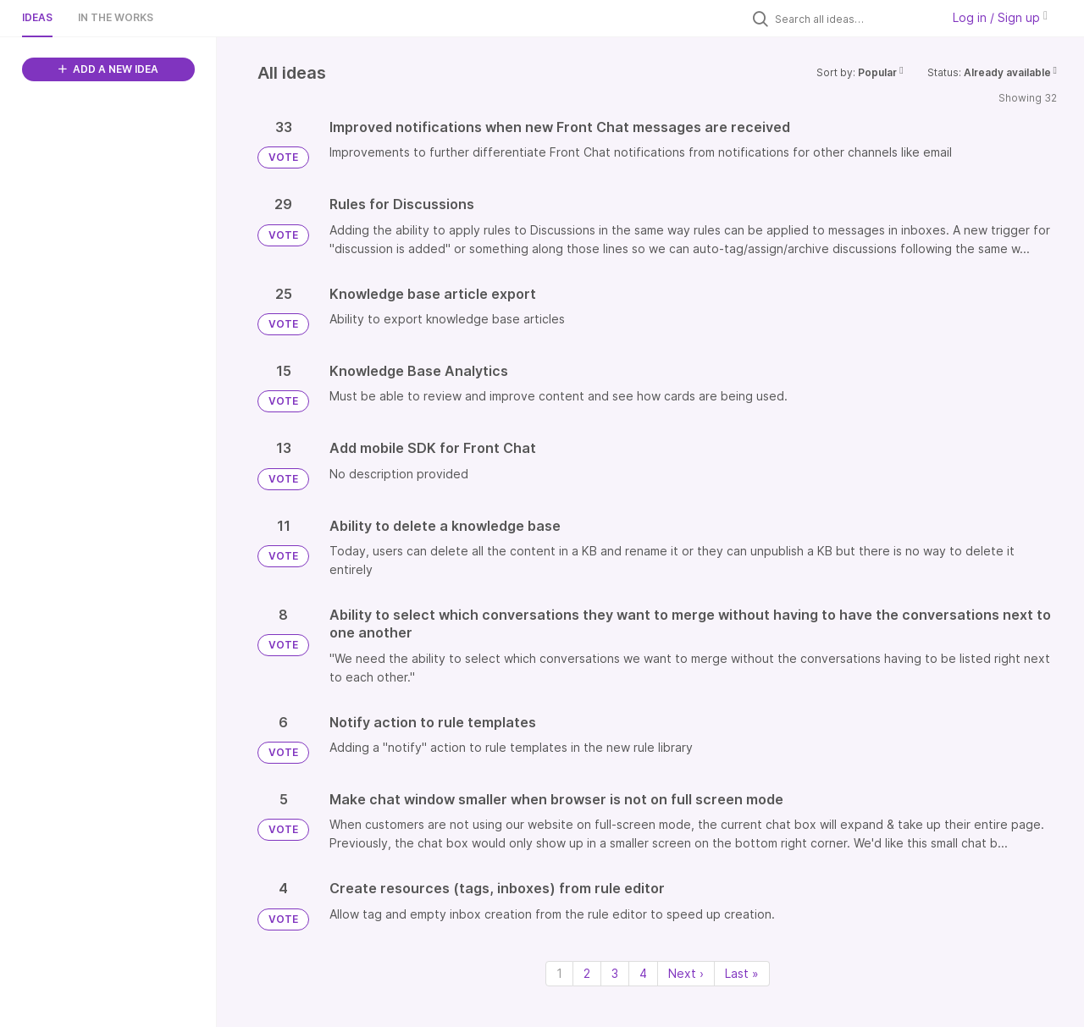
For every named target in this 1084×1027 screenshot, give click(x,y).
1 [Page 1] (559, 973)
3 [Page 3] (614, 973)
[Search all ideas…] (853, 18)
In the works (115, 17)
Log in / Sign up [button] (1000, 17)
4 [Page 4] (643, 973)
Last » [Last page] (742, 973)
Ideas (37, 17)
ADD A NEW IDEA (108, 69)
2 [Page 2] (586, 973)
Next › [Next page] (686, 973)
